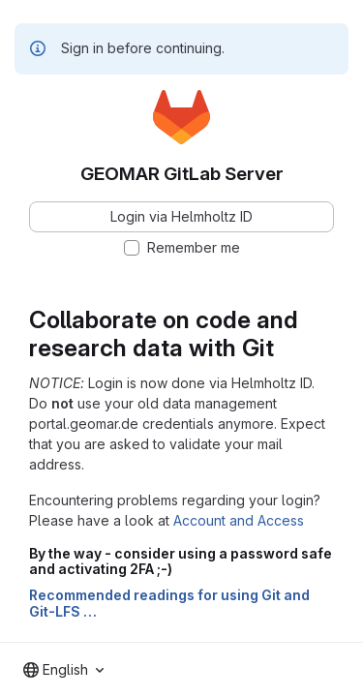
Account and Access (238, 520)
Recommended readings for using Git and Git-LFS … (169, 603)
